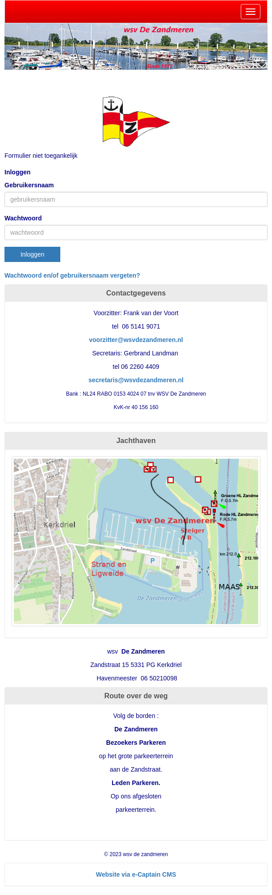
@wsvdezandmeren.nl (136, 339)
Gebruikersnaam (29, 185)
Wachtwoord (23, 218)
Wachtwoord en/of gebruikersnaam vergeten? (72, 275)
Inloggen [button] (33, 254)
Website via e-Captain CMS (136, 874)
